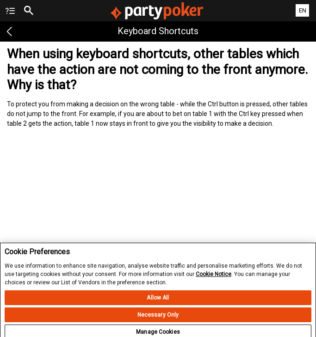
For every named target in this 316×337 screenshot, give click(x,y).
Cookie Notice (213, 278)
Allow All (158, 301)
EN (302, 10)
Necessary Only (158, 318)
